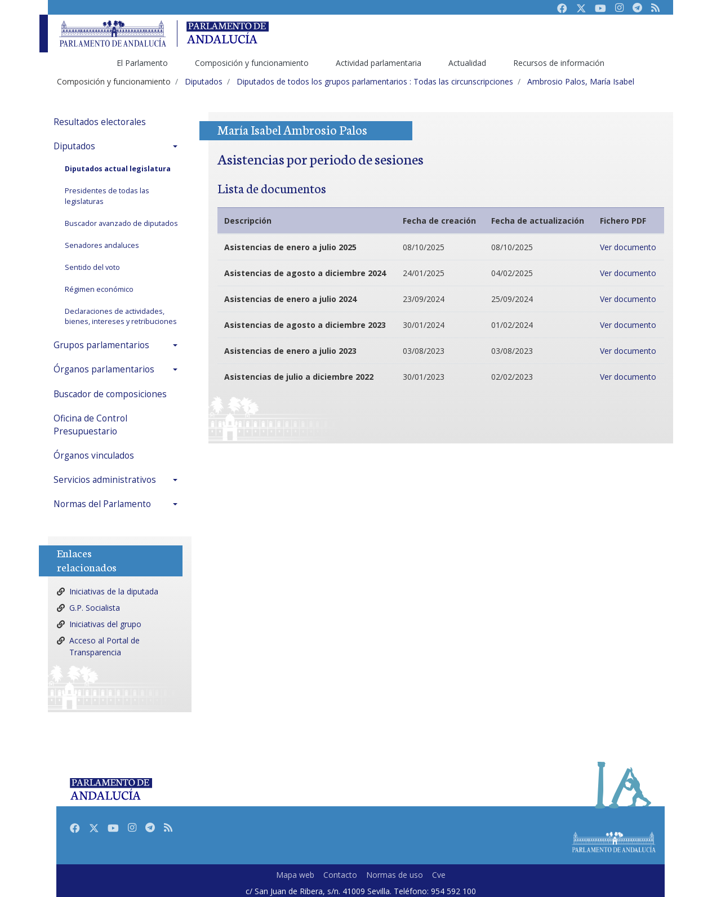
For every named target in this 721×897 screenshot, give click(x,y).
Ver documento (628, 247)
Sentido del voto (92, 267)
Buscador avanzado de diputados (121, 223)
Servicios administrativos (105, 480)
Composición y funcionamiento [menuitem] (252, 62)
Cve (439, 874)
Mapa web (295, 874)
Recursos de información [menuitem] (558, 62)
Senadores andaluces (102, 245)
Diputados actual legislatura (118, 169)
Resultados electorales (100, 122)
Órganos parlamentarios (104, 369)
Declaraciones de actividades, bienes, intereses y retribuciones (121, 317)
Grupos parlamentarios (101, 345)
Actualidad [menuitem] (467, 62)
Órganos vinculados (94, 455)
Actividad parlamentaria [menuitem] (378, 62)
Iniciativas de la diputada (113, 591)
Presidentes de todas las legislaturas (107, 196)
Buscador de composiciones (110, 394)
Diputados (74, 146)
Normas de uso (394, 874)
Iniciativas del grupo (105, 624)
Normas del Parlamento (102, 504)
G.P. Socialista (94, 607)
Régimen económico (99, 289)
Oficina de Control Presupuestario (90, 424)
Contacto (340, 874)
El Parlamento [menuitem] (142, 62)
